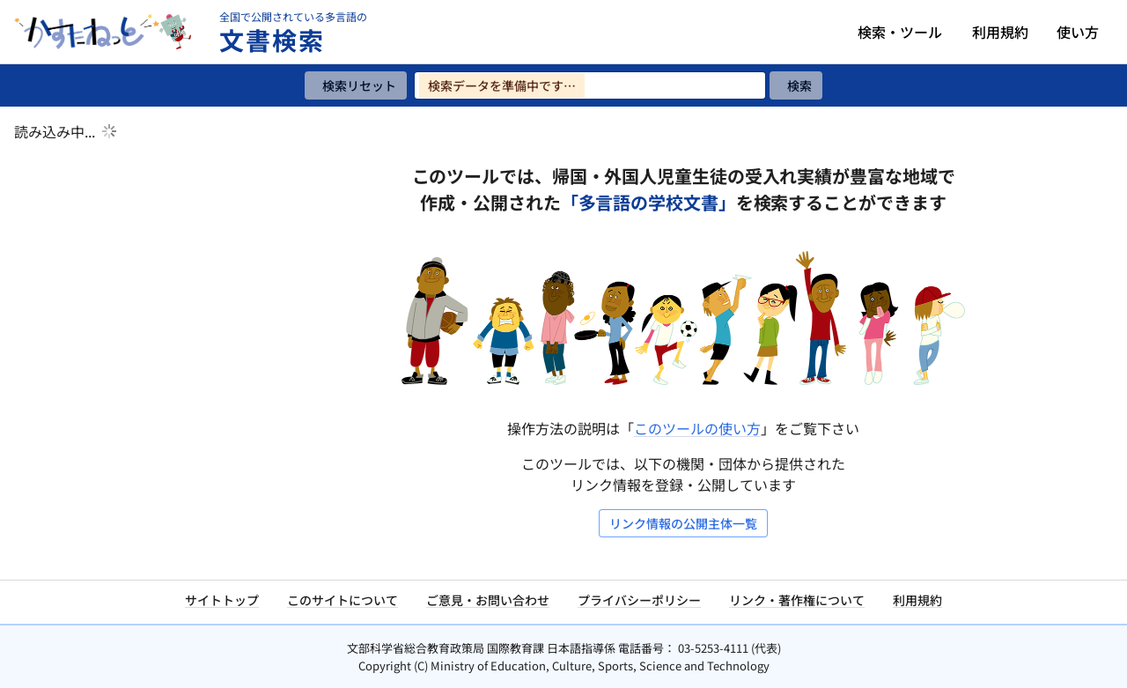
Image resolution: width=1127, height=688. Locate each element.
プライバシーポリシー (639, 600)
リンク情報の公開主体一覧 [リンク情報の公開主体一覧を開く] (683, 523)
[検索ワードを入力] (590, 85)
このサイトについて (342, 600)
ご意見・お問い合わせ (487, 600)
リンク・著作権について (797, 600)
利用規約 (1000, 31)
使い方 (1078, 31)
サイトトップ (222, 600)
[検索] (796, 85)
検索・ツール (900, 31)
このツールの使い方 (697, 428)
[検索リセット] (356, 85)
